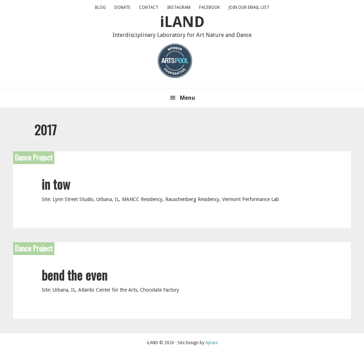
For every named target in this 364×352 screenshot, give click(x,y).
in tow (56, 183)
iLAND (182, 22)
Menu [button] (187, 97)
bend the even (74, 274)
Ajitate (211, 342)
